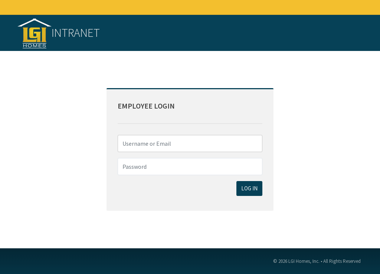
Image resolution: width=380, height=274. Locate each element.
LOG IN (249, 188)
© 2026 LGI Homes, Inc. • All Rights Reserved (317, 261)
